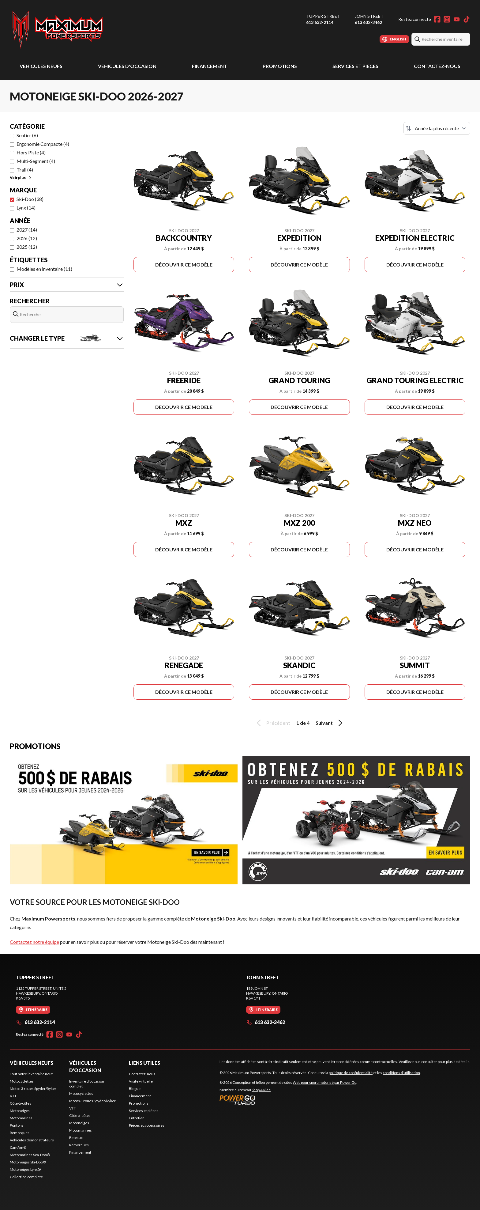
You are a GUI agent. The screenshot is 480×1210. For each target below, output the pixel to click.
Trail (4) (25, 169)
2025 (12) (27, 247)
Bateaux (76, 1137)
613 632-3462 (368, 22)
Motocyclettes (22, 1081)
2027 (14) (27, 230)
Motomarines (21, 1118)
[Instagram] (447, 19)
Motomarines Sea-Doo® (30, 1154)
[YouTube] (456, 19)
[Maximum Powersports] (57, 29)
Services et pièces (355, 66)
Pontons (17, 1125)
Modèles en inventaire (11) (44, 269)
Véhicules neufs (41, 66)
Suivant (330, 723)
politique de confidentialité (351, 1072)
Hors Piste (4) (31, 152)
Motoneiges (20, 1110)
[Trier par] (436, 128)
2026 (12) (27, 238)
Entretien (136, 1118)
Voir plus (21, 177)
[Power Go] (288, 1100)
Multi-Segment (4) (36, 161)
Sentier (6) (27, 135)
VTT (13, 1096)
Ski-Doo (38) (30, 199)
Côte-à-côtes (20, 1103)
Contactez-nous (437, 66)
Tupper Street (323, 16)
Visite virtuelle (141, 1081)
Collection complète (26, 1176)
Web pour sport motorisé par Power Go (324, 1082)
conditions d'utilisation (401, 1072)
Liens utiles (144, 1063)
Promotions (280, 66)
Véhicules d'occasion (127, 66)
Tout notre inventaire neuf (31, 1074)
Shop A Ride (261, 1089)
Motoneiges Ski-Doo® (28, 1162)
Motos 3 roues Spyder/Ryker (33, 1088)
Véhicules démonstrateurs (32, 1140)
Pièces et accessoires (146, 1125)
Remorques (19, 1132)
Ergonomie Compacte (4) (43, 144)
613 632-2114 (319, 22)
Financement (209, 66)
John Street (369, 16)
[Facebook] (437, 19)
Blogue (135, 1088)
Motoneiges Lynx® (25, 1169)
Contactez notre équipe (34, 942)
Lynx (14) (26, 207)
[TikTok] (466, 19)
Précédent (272, 723)
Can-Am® (18, 1147)
